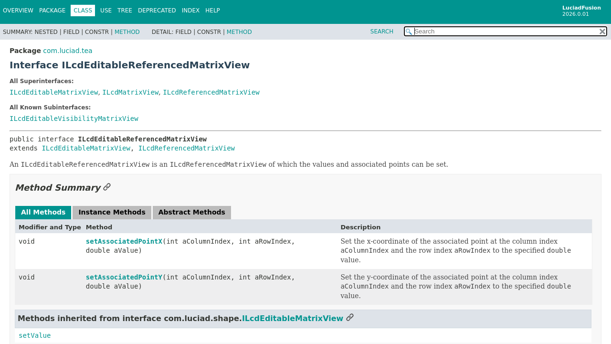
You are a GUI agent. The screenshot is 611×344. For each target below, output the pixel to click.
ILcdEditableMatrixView (54, 92)
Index (191, 10)
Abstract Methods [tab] (191, 212)
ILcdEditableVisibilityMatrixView (74, 118)
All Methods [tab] (43, 212)
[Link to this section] (107, 188)
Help (212, 10)
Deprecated (157, 10)
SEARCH (382, 31)
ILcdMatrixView (130, 92)
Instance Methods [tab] (111, 212)
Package (52, 10)
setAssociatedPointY (124, 277)
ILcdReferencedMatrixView (211, 92)
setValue (35, 335)
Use (106, 10)
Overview (18, 10)
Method (127, 32)
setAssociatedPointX (124, 241)
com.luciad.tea (67, 50)
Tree (124, 10)
